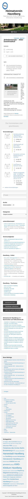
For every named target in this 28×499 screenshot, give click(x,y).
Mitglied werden (9, 401)
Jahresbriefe (8, 418)
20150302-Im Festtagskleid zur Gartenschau (13, 322)
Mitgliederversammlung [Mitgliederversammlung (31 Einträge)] (10, 472)
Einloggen (6, 391)
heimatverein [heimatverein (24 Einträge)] (21, 456)
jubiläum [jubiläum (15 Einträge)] (12, 464)
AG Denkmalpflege (10, 413)
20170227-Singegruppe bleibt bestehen (12, 332)
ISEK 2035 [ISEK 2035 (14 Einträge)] (17, 461)
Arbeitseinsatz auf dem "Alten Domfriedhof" (18, 146)
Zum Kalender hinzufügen (14, 56)
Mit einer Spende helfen (11, 403)
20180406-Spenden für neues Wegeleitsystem (14, 339)
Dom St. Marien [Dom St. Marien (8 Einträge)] (16, 443)
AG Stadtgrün (9, 415)
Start (5, 398)
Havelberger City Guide (9, 288)
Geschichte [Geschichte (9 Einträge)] (22, 450)
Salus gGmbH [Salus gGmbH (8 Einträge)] (15, 481)
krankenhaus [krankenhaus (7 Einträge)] (5, 470)
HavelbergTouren (7, 290)
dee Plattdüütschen (10, 416)
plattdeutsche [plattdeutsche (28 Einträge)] (18, 475)
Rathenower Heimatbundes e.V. (11, 246)
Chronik (5, 412)
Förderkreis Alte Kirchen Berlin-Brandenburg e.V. (14, 242)
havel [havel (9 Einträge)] (4, 456)
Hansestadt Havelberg (9, 265)
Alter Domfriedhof (11, 77)
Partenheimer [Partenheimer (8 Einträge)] (20, 472)
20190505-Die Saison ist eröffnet (11, 348)
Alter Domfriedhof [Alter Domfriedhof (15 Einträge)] (13, 441)
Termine (5, 404)
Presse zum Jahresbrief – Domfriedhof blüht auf (14, 383)
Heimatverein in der (10, 302)
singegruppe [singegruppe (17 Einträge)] (6, 483)
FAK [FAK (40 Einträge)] (10, 445)
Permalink (6, 116)
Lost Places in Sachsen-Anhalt (17, 165)
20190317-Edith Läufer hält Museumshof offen (14, 346)
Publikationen (7, 410)
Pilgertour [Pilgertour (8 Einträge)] (5, 475)
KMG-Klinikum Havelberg (11, 424)
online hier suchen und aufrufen (13, 310)
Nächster (23, 38)
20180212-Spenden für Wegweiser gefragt (13, 337)
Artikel (7, 407)
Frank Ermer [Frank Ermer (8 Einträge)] (14, 445)
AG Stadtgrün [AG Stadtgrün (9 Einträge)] (5, 441)
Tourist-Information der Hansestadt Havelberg (13, 293)
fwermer (17, 113)
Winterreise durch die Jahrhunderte (11, 381)
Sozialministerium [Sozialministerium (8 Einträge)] (13, 483)
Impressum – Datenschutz (9, 432)
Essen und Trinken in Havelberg (11, 285)
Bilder (5, 429)
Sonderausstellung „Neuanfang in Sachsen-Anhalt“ (18, 135)
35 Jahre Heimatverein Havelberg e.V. (12, 384)
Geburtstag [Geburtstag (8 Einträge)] (17, 450)
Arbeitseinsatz (20, 77)
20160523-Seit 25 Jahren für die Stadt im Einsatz (14, 326)
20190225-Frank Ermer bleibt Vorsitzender (13, 345)
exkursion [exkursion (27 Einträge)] (6, 445)
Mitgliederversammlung (11, 420)
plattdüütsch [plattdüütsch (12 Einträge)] (18, 477)
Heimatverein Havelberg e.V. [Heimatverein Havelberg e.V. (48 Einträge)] (13, 459)
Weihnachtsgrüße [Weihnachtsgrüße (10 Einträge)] (20, 483)
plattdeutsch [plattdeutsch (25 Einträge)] (10, 475)
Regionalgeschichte (10, 421)
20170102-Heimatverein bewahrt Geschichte (13, 331)
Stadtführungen (7, 291)
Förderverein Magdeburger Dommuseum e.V (13, 243)
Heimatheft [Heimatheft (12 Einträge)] (14, 456)
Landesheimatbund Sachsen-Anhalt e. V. (12, 245)
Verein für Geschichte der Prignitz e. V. (12, 248)
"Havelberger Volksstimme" (12, 306)
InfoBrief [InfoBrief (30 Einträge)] (11, 461)
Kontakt (5, 430)
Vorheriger (16, 38)
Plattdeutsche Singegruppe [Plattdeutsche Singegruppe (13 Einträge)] (9, 477)
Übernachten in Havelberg (9, 294)
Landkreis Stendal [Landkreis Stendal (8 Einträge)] (13, 470)
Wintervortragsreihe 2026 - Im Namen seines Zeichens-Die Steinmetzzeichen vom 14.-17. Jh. (18, 175)
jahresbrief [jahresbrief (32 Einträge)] (6, 464)
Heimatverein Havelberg (14, 12)
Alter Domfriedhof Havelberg (13, 65)
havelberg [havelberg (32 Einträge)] (8, 456)
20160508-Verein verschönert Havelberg (12, 325)
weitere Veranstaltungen (11, 187)
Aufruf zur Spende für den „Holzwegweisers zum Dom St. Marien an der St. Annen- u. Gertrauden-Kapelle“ (14, 225)
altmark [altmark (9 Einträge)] (19, 441)
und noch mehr (7, 276)
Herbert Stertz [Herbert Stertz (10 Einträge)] (6, 461)
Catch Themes (20, 496)
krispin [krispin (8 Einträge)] (9, 470)
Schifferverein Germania (11, 426)
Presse (5, 406)
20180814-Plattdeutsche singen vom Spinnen (13, 340)
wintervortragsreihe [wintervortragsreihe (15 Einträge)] (7, 485)
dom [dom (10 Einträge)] (12, 443)
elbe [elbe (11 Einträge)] (20, 443)
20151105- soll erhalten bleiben (10, 323)
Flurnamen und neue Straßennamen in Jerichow (19, 155)
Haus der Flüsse (7, 287)
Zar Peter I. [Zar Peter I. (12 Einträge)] (15, 485)
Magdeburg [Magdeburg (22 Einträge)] (21, 470)
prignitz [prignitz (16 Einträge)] (5, 479)
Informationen (9, 409)
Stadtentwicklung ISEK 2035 (12, 423)
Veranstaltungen (9, 427)
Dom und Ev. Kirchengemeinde (10, 257)
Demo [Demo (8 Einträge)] (9, 443)
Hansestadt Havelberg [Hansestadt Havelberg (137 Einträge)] (13, 453)
